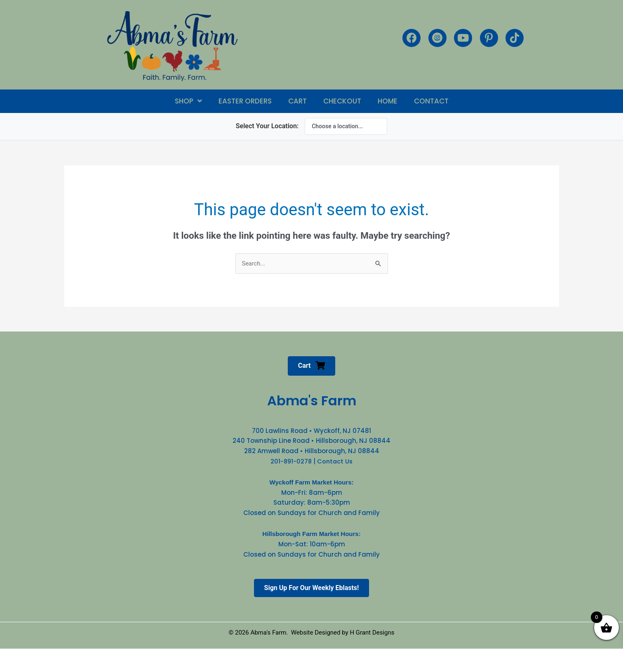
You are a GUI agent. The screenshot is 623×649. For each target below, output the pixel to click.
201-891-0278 (290, 461)
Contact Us (335, 461)
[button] (188, 101)
